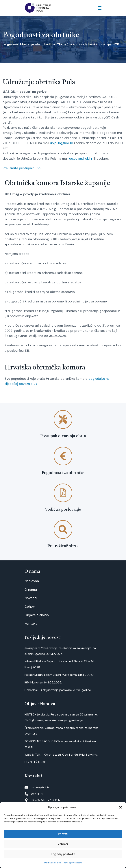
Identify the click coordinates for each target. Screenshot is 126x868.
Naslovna (32, 581)
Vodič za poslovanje (63, 510)
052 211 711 (37, 793)
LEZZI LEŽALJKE (35, 762)
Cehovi (30, 606)
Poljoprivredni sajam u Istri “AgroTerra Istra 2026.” (59, 675)
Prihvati (63, 834)
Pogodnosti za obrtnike (63, 473)
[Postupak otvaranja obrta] (63, 419)
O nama (31, 589)
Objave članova (37, 615)
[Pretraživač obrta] (63, 529)
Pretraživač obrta (63, 546)
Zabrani (63, 844)
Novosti (31, 598)
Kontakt (31, 623)
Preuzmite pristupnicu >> (22, 168)
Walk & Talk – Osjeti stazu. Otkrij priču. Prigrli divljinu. (61, 755)
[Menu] (99, 8)
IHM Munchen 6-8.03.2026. (43, 682)
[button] (120, 807)
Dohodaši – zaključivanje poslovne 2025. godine (58, 690)
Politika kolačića (52, 862)
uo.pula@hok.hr (61, 143)
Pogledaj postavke (63, 854)
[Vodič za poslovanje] (63, 493)
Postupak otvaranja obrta (63, 436)
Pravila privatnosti (72, 862)
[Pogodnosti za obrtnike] (63, 456)
